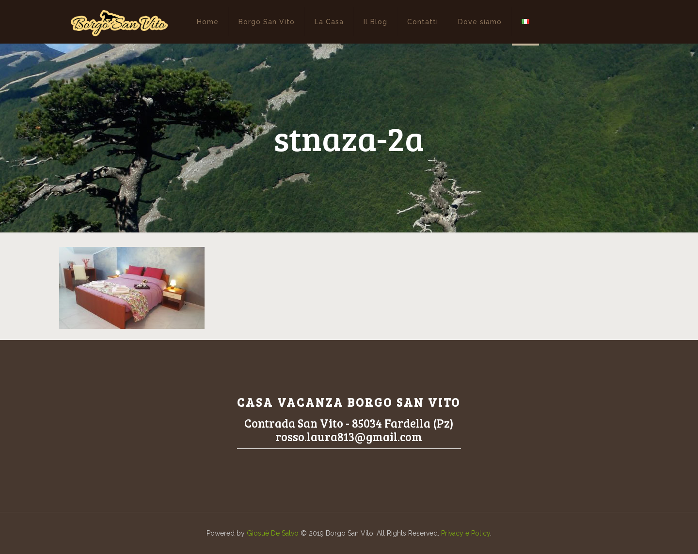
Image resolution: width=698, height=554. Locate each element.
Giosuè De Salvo (273, 533)
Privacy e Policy (465, 533)
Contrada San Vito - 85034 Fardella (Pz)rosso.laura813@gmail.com (349, 430)
